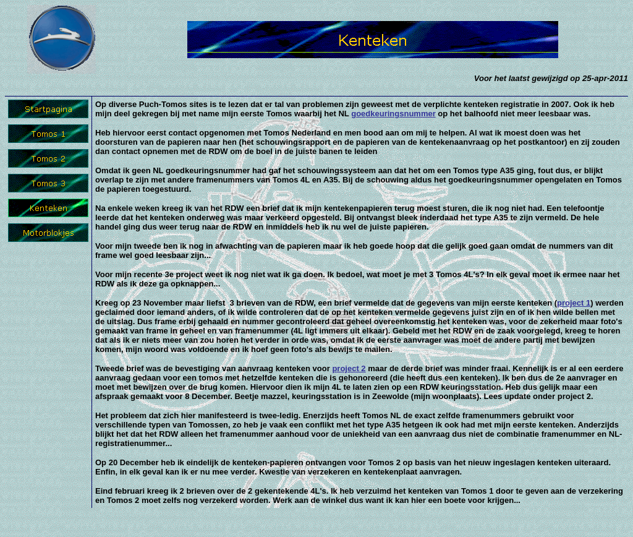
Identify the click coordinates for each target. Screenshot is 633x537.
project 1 (573, 302)
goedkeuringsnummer (393, 113)
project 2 (348, 368)
